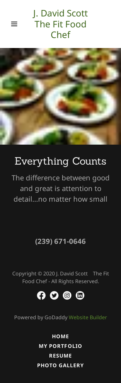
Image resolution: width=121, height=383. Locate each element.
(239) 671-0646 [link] (60, 241)
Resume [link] (60, 355)
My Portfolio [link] (60, 345)
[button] (14, 23)
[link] (60, 24)
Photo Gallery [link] (60, 365)
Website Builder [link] (88, 317)
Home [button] (60, 336)
